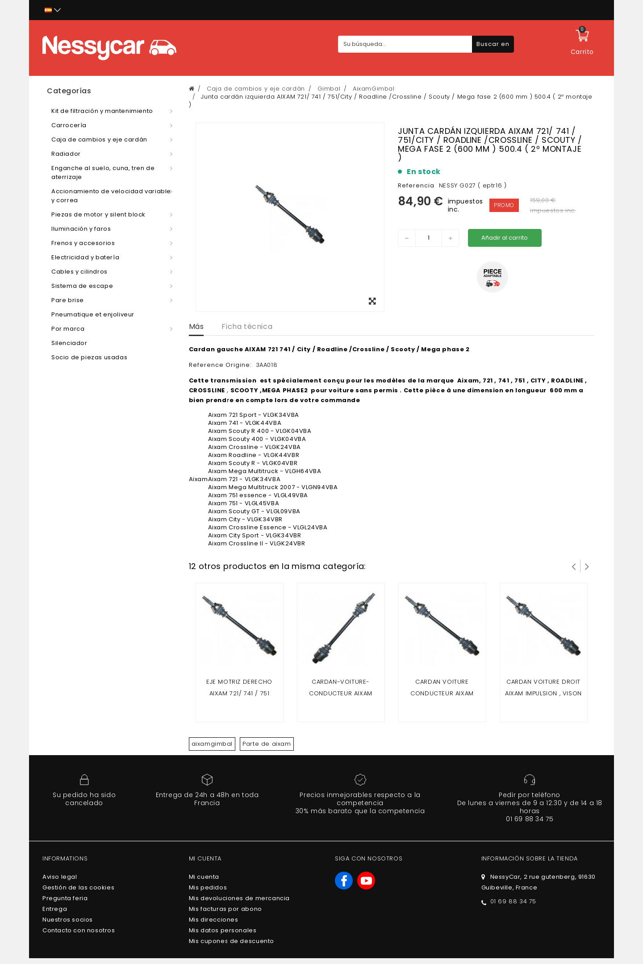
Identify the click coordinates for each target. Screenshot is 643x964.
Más (196, 326)
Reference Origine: (221, 365)
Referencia (416, 185)
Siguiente (587, 566)
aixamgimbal (212, 744)
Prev (573, 566)
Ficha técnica (246, 326)
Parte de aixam (266, 744)
